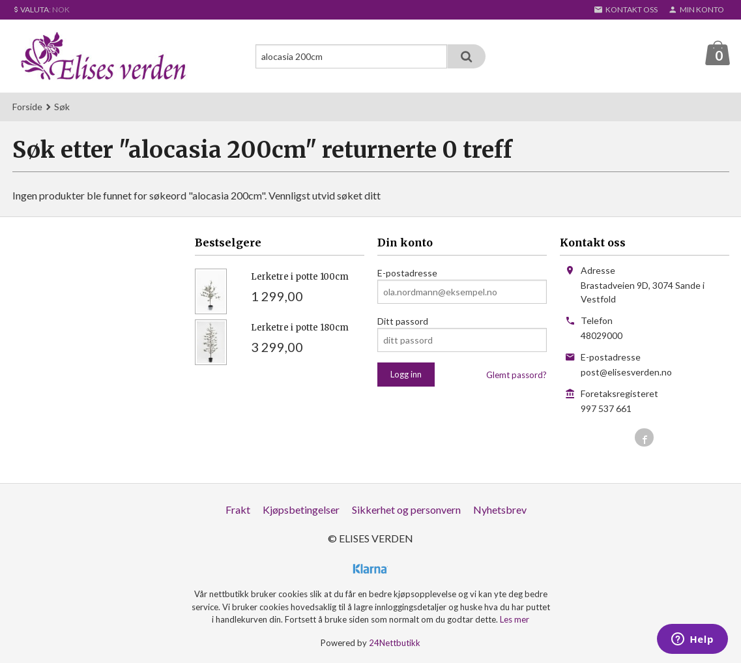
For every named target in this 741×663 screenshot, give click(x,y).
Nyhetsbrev (500, 510)
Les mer (514, 620)
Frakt (237, 510)
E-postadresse (407, 273)
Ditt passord (402, 321)
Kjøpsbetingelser (301, 510)
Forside (27, 107)
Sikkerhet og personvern (406, 510)
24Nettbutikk (394, 643)
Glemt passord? (516, 375)
